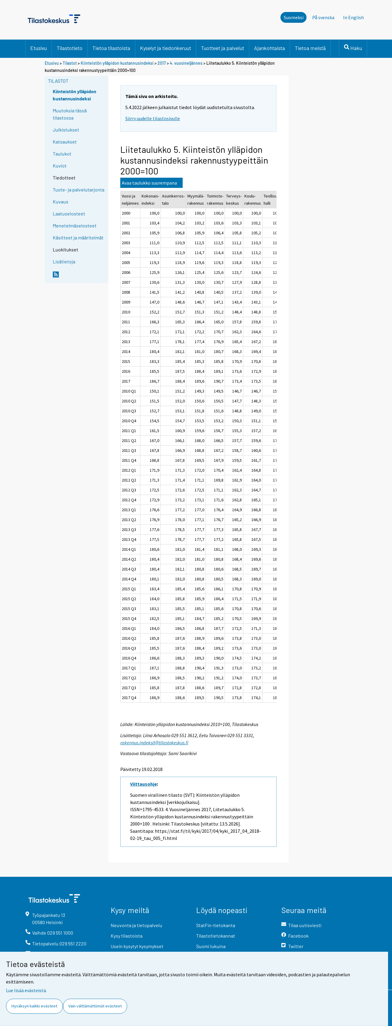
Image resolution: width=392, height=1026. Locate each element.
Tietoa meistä (310, 48)
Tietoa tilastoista (111, 48)
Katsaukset (65, 141)
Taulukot (62, 153)
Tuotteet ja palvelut (222, 48)
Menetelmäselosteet (75, 225)
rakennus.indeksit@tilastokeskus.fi (154, 743)
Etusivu (38, 48)
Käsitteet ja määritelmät (78, 237)
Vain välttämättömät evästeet (95, 1006)
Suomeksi (294, 17)
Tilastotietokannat (215, 936)
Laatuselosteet (69, 213)
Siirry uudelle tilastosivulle (152, 118)
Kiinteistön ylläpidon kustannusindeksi (117, 63)
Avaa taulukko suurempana (149, 183)
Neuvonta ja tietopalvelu (136, 925)
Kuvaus (60, 201)
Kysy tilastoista (126, 936)
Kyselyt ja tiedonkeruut (165, 48)
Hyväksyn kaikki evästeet (34, 1006)
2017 (161, 63)
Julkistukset (66, 129)
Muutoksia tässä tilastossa (70, 114)
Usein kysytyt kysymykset (137, 946)
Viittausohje (143, 784)
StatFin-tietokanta (215, 925)
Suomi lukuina (211, 946)
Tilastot (70, 63)
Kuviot (60, 165)
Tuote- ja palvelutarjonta (78, 189)
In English (355, 17)
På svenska (323, 17)
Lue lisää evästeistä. (26, 990)
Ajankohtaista (269, 48)
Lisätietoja (64, 261)
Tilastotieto (69, 48)
